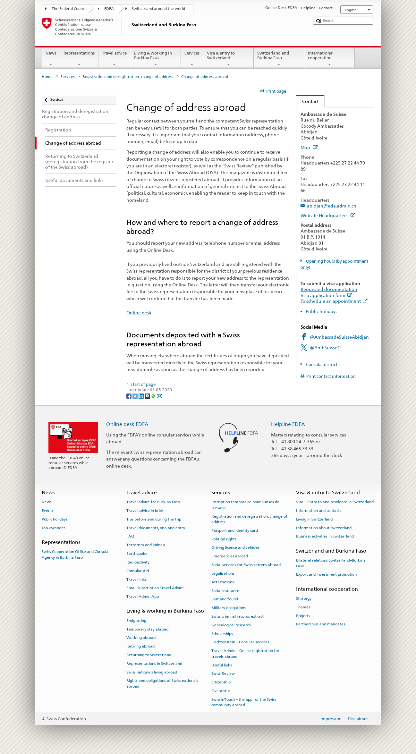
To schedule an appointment (334, 301)
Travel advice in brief (145, 510)
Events (48, 510)
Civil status (220, 691)
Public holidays (321, 311)
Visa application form (326, 295)
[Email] (159, 395)
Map (309, 147)
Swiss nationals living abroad (151, 672)
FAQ (130, 536)
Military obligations (228, 608)
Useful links (221, 665)
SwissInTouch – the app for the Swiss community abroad (243, 702)
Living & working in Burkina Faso (156, 59)
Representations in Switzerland (154, 663)
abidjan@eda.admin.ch (331, 205)
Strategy (303, 598)
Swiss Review (223, 673)
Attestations (222, 582)
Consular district (321, 364)
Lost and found (224, 599)
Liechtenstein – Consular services (240, 642)
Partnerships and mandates (320, 624)
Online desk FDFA (127, 424)
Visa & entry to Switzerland (228, 59)
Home (47, 76)
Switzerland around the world (158, 8)
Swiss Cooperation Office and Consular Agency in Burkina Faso (76, 554)
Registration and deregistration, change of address (127, 76)
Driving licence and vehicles (235, 547)
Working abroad (141, 637)
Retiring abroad (140, 646)
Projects (303, 615)
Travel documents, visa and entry (155, 528)
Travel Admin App (142, 596)
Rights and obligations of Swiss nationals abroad (162, 683)
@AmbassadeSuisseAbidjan (339, 337)
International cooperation (330, 59)
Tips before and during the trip (153, 519)
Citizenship (221, 682)
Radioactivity (137, 562)
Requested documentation (329, 289)
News (51, 59)
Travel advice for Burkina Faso (153, 502)
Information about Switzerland (324, 528)
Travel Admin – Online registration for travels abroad (245, 653)
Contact (307, 101)
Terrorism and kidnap (145, 545)
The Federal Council (69, 8)
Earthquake (137, 553)
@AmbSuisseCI (326, 347)
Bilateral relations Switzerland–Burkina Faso (331, 563)
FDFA (109, 8)
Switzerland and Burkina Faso (279, 59)
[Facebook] (129, 395)
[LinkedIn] (142, 395)
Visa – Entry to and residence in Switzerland (335, 502)
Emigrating (136, 620)
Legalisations (222, 573)
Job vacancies (53, 528)
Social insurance (225, 590)
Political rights (223, 539)
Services (192, 59)
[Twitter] (135, 395)
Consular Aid (137, 571)
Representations (79, 59)
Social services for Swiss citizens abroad (246, 565)
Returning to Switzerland (148, 655)
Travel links (136, 579)
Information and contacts (318, 510)
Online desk (139, 312)
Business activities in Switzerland (325, 536)
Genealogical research (231, 625)
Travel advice (114, 59)
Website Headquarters (328, 215)
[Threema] (148, 395)
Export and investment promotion (326, 574)
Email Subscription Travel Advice (155, 588)
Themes (303, 607)
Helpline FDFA (288, 424)
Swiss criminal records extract (237, 616)
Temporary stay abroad (147, 629)
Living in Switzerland (314, 519)
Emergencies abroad (229, 556)
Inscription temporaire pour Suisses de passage (245, 505)
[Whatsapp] (154, 395)
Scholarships (222, 633)
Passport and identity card (234, 530)
